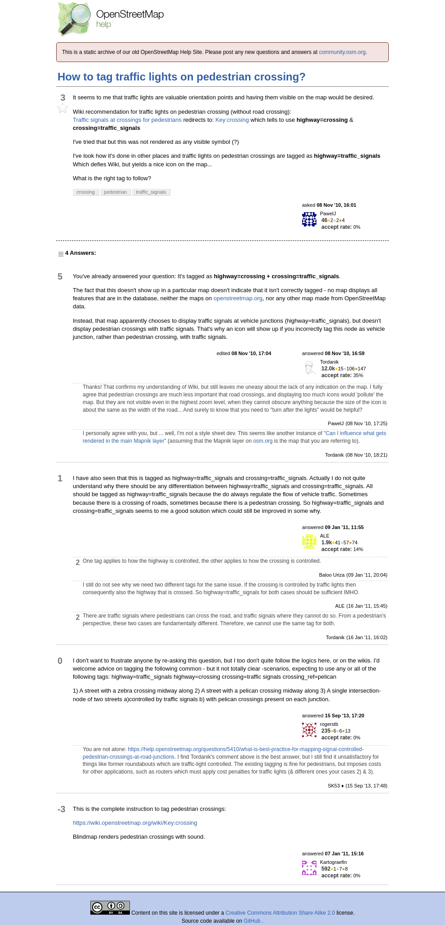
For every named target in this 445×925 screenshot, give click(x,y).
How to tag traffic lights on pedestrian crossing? (182, 77)
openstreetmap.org (238, 298)
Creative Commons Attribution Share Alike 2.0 (280, 913)
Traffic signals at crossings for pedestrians (127, 119)
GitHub (253, 921)
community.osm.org (342, 52)
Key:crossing (232, 119)
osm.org (262, 441)
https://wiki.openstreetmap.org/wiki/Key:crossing (135, 822)
